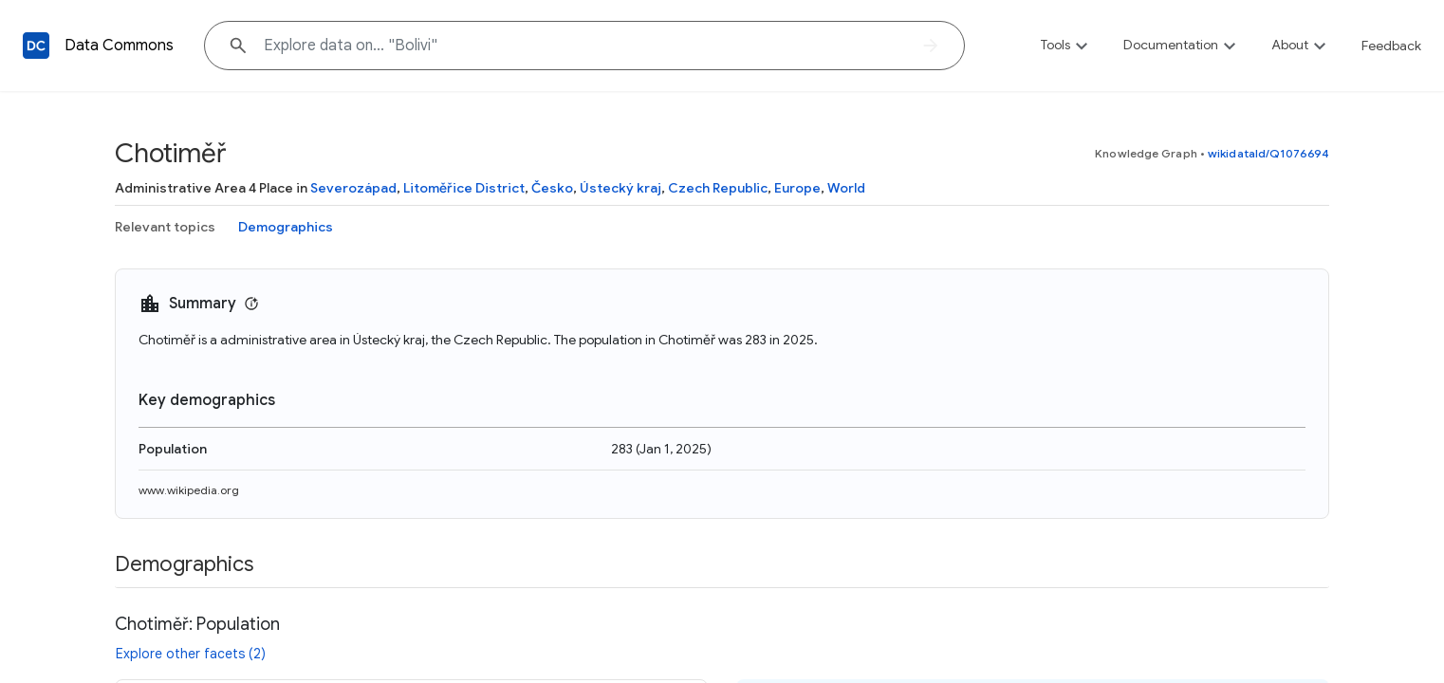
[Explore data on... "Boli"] (584, 45)
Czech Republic (718, 187)
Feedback (1391, 45)
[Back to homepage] (36, 45)
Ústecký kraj (620, 187)
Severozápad (353, 187)
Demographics (285, 226)
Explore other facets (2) (191, 653)
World (846, 187)
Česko (552, 187)
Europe (797, 187)
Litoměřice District (464, 187)
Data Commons (119, 45)
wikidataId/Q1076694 (1268, 153)
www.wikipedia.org (189, 490)
